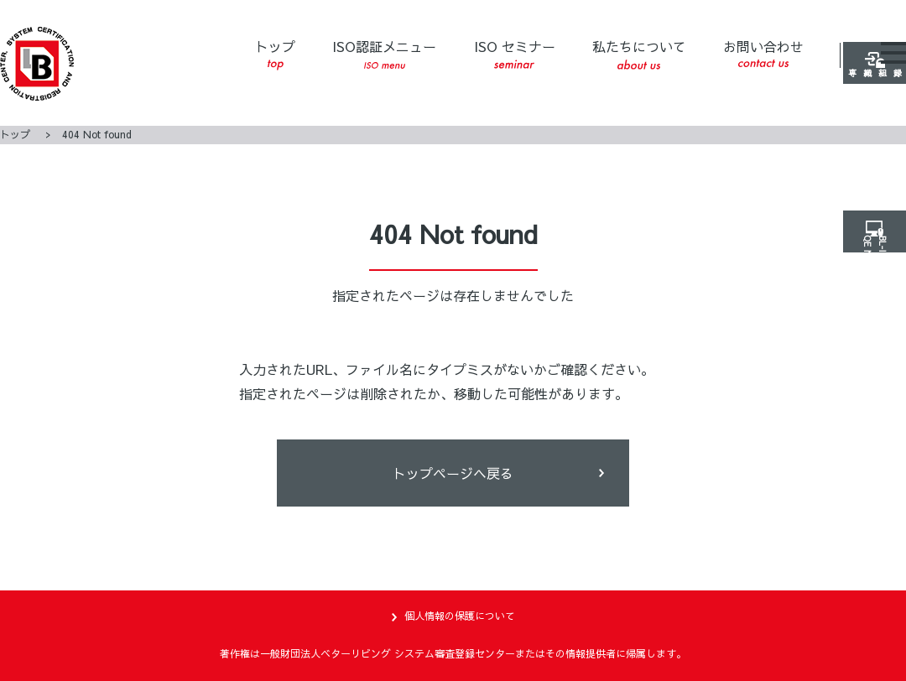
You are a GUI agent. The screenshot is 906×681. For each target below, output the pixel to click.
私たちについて (639, 53)
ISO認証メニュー (384, 54)
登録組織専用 (881, 143)
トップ (275, 53)
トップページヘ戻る (453, 473)
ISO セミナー (514, 53)
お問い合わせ (763, 52)
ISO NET (881, 309)
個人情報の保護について (459, 615)
